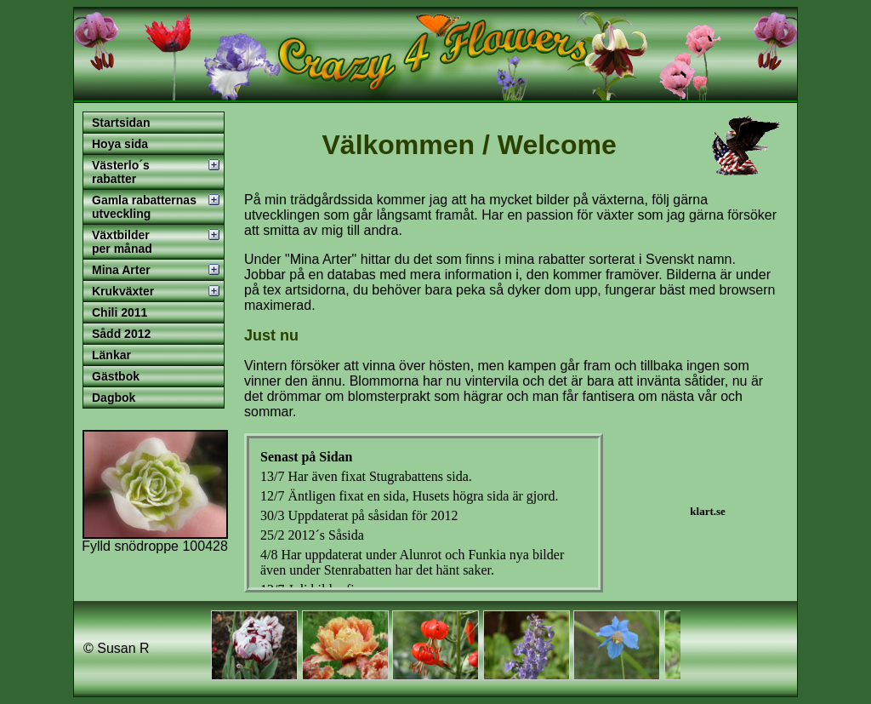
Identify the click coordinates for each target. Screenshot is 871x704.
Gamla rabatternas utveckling (144, 206)
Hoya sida (120, 144)
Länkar (111, 355)
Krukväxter (123, 291)
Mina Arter (121, 270)
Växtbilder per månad (122, 241)
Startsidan (121, 122)
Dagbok (113, 397)
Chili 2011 (119, 312)
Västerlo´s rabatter (121, 172)
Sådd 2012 (121, 334)
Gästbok (115, 376)
